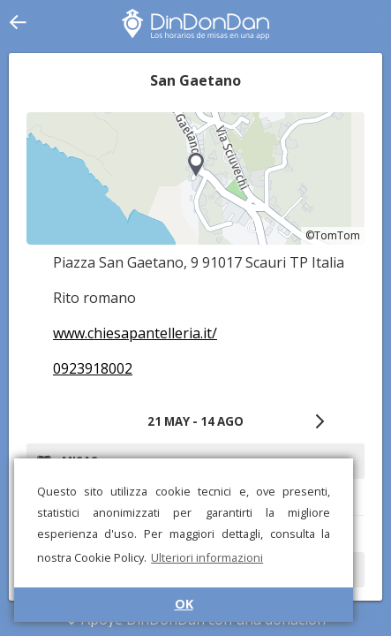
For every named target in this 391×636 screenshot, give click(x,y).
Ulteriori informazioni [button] (207, 557)
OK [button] (184, 603)
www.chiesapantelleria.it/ (135, 333)
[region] (195, 178)
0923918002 (92, 368)
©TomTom (332, 235)
